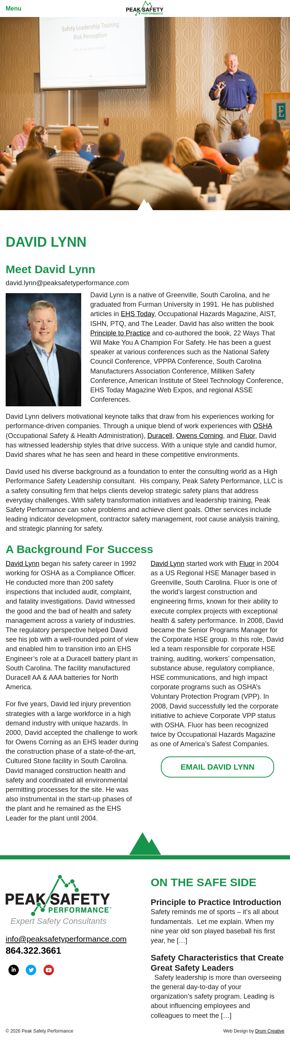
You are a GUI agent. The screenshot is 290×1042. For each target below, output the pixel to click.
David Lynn (22, 563)
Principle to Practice (120, 333)
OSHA (262, 426)
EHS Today (137, 314)
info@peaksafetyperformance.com (66, 938)
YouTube (48, 970)
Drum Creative (269, 1031)
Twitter (31, 970)
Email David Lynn (217, 766)
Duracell (159, 436)
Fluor (247, 436)
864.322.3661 (33, 950)
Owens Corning (199, 436)
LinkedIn (13, 970)
